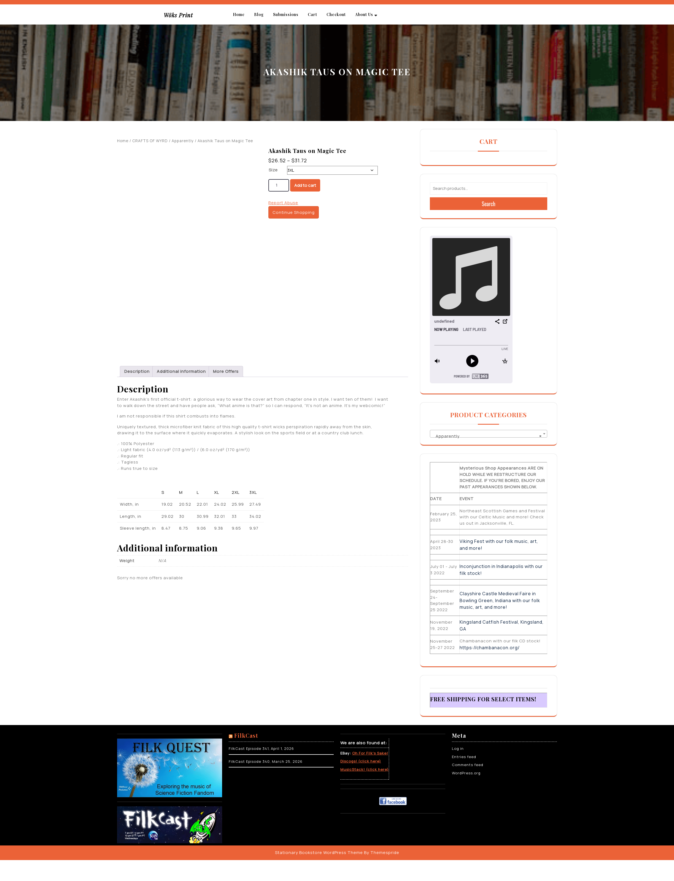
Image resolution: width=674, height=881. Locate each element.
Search (488, 204)
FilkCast (246, 735)
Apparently (183, 140)
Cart (312, 14)
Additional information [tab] (181, 377)
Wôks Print (178, 15)
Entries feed (464, 756)
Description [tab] (137, 377)
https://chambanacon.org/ (490, 648)
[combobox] (488, 434)
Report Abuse (283, 203)
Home (239, 14)
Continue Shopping (294, 212)
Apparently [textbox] (486, 436)
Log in (458, 748)
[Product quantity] (278, 185)
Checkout (336, 14)
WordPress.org (466, 772)
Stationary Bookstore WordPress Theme (319, 852)
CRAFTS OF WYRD (150, 140)
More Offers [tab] (226, 377)
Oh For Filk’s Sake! (370, 753)
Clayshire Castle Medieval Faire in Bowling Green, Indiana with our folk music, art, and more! (500, 600)
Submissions (285, 14)
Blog (259, 14)
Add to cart (305, 185)
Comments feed (467, 764)
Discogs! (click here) (360, 761)
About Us (364, 14)
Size (273, 170)
